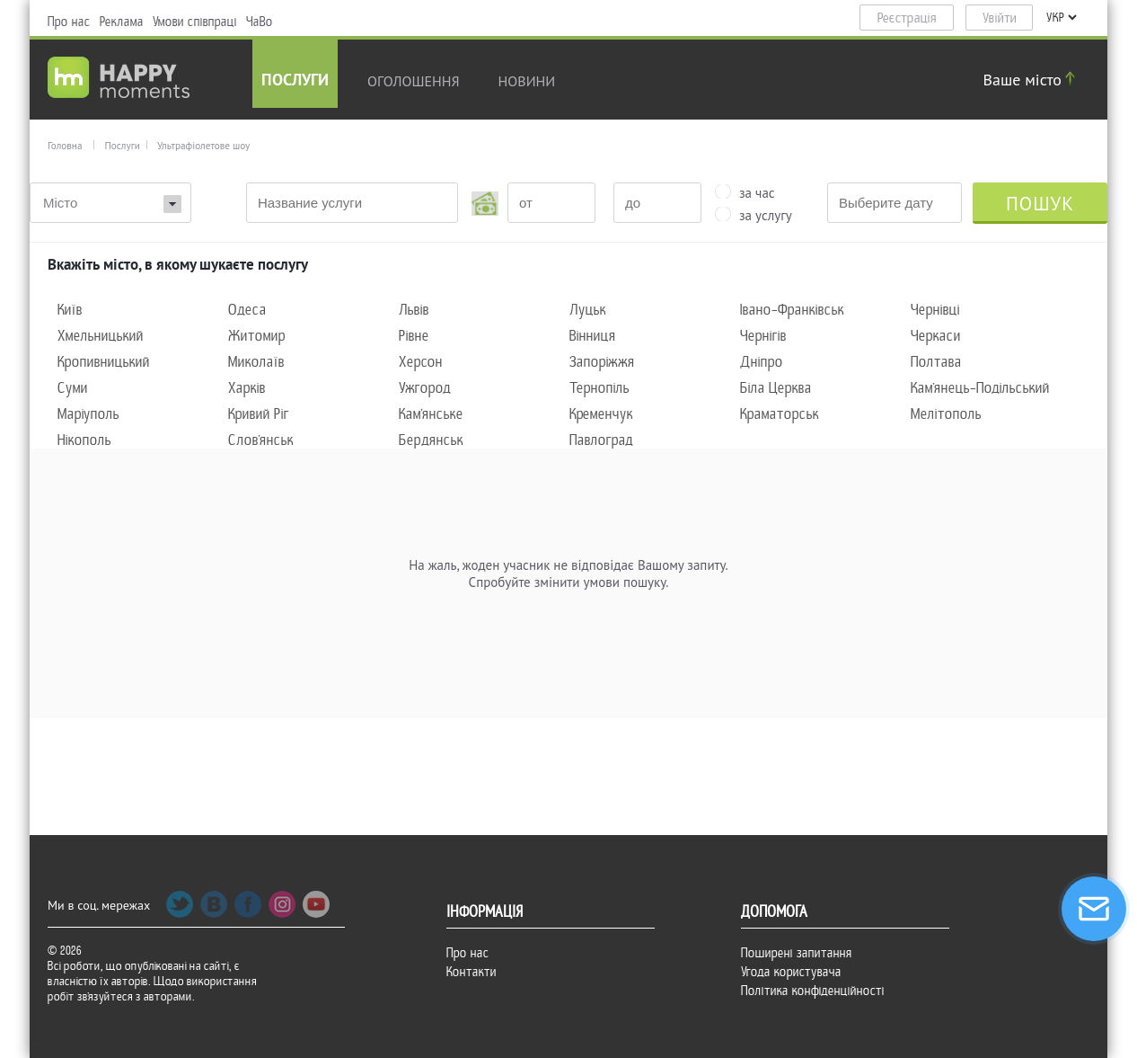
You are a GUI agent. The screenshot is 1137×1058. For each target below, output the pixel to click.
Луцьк (587, 309)
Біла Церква (776, 388)
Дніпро (761, 361)
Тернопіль (599, 388)
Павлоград (601, 440)
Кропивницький (103, 361)
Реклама (122, 21)
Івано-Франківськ (792, 309)
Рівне (414, 335)
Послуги (295, 81)
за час (757, 191)
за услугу (765, 214)
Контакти (471, 972)
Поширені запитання (796, 953)
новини (527, 81)
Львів (414, 309)
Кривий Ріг (258, 414)
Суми (72, 388)
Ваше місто (1031, 79)
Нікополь (84, 440)
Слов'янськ (261, 440)
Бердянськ (431, 440)
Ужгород (425, 388)
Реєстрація (907, 18)
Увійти (1000, 18)
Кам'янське (431, 414)
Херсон (421, 361)
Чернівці (935, 309)
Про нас (69, 21)
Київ (70, 309)
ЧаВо (259, 21)
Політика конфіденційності (813, 990)
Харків (247, 388)
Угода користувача (791, 972)
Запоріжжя (602, 361)
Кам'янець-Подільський (980, 388)
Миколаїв (256, 361)
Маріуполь (88, 414)
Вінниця (592, 335)
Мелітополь (946, 414)
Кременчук (601, 414)
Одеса (247, 309)
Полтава (936, 361)
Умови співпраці (195, 21)
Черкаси (936, 335)
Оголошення (413, 81)
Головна (65, 145)
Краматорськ (779, 414)
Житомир (257, 335)
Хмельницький (100, 335)
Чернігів (763, 335)
